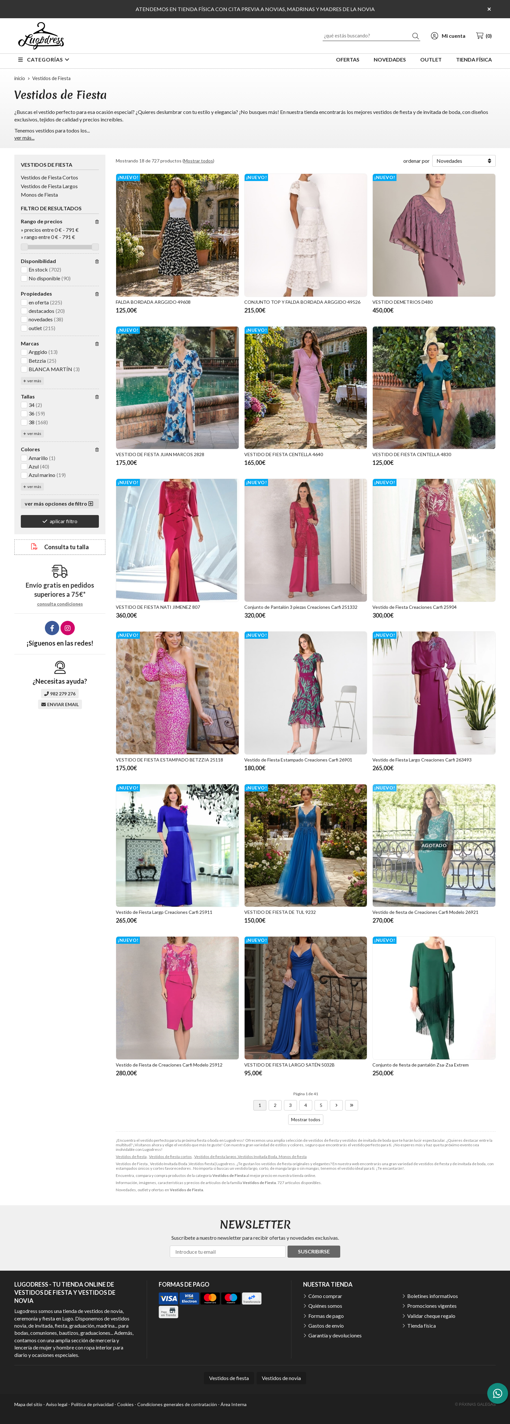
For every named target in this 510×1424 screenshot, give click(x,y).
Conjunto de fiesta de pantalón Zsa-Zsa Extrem (420, 1065)
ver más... (24, 137)
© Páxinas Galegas (475, 1404)
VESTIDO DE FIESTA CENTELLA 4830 (411, 454)
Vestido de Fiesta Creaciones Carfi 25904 (414, 607)
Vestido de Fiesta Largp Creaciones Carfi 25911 (164, 912)
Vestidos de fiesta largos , (216, 1156)
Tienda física (421, 1325)
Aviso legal (56, 1404)
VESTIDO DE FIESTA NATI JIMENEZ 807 (158, 607)
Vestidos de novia (281, 1378)
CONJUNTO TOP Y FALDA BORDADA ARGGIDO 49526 (302, 302)
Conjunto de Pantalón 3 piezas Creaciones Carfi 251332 (300, 607)
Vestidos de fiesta (131, 1156)
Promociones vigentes (432, 1306)
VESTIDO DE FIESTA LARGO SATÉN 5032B (289, 1065)
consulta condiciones (60, 604)
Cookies (125, 1404)
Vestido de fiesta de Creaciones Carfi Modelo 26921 (425, 912)
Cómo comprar (325, 1296)
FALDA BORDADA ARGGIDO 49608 (153, 302)
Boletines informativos (432, 1296)
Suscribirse (314, 1251)
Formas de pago (326, 1316)
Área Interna (234, 1404)
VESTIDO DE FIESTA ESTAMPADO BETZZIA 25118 (169, 759)
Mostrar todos (198, 160)
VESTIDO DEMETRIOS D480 (402, 302)
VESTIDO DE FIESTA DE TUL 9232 (280, 912)
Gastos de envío (326, 1325)
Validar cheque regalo (431, 1316)
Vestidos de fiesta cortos (170, 1156)
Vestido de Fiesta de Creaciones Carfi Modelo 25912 (169, 1065)
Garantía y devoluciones (335, 1335)
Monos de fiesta (293, 1156)
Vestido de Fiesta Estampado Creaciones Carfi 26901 (298, 759)
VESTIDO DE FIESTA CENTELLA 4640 (283, 454)
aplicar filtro (63, 521)
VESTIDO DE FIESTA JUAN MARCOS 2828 (160, 454)
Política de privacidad (92, 1404)
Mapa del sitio (28, 1404)
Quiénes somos (325, 1306)
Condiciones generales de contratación (177, 1404)
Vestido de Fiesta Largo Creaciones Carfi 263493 (422, 759)
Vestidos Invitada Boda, (258, 1156)
